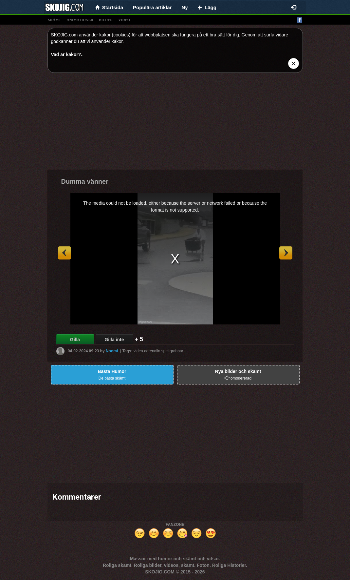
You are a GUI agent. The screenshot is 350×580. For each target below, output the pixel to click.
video (124, 20)
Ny (184, 7)
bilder (106, 20)
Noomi (112, 351)
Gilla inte (114, 339)
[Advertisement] (175, 124)
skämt (54, 20)
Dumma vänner (85, 181)
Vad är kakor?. (67, 54)
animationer (80, 20)
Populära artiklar (152, 7)
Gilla (75, 339)
